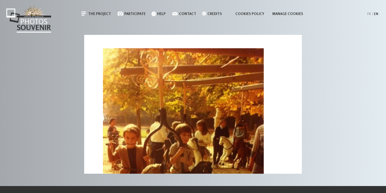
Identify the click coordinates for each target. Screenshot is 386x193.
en (376, 14)
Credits (214, 14)
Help (161, 14)
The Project (99, 14)
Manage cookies (287, 14)
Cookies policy (249, 14)
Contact (187, 14)
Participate (135, 14)
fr (369, 14)
